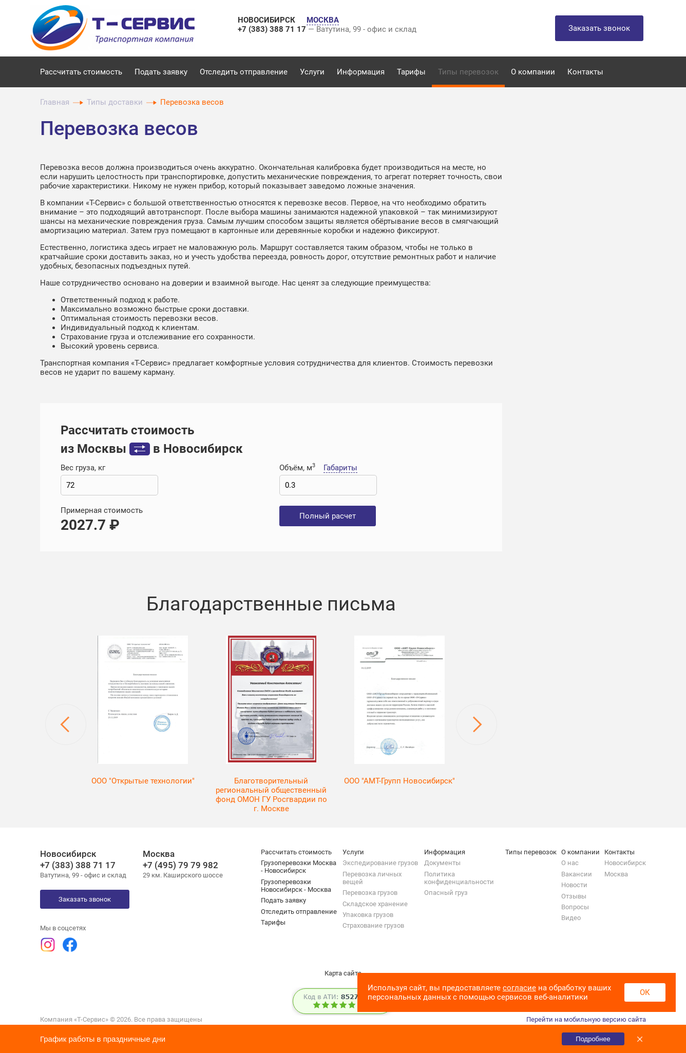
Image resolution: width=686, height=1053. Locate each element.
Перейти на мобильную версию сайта (586, 1019)
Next (476, 724)
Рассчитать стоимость (81, 71)
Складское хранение (375, 904)
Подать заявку (161, 71)
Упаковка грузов (367, 914)
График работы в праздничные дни (102, 1039)
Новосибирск (625, 863)
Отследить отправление (244, 71)
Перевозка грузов (369, 892)
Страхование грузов (373, 925)
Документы (442, 863)
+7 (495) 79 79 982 (180, 865)
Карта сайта (343, 973)
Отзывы (573, 896)
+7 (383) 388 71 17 (273, 29)
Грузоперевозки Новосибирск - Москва (296, 885)
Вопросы (575, 907)
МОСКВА (323, 20)
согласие (519, 987)
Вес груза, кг (83, 467)
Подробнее (593, 1039)
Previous (65, 724)
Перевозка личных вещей (372, 878)
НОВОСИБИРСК (267, 20)
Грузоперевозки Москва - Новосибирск (298, 866)
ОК (645, 992)
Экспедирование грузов (380, 863)
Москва (616, 874)
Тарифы (411, 71)
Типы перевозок (468, 71)
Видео (571, 918)
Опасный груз (446, 892)
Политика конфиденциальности (459, 878)
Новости (574, 885)
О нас (570, 863)
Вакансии (576, 874)
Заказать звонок (599, 28)
